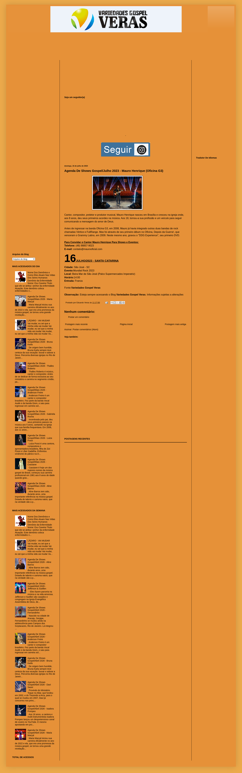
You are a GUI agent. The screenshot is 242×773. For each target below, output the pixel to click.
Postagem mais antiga (175, 324)
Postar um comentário (78, 317)
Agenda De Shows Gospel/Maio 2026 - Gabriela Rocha (41, 414)
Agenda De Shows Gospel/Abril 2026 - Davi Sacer (39, 685)
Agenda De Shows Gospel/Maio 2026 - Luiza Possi (40, 438)
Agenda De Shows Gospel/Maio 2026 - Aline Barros (39, 486)
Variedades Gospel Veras (85, 287)
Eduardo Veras (83, 303)
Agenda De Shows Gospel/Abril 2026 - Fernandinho (37, 610)
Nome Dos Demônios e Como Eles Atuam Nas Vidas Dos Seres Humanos (41, 275)
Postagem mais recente (76, 324)
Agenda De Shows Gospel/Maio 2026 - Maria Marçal (40, 299)
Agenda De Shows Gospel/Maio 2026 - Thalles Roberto (41, 366)
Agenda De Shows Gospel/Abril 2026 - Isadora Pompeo (41, 709)
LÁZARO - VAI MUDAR (39, 320)
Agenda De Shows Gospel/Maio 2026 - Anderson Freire (37, 390)
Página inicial (126, 324)
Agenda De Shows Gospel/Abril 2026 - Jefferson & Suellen (37, 586)
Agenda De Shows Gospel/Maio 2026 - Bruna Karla (40, 342)
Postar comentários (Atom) (85, 329)
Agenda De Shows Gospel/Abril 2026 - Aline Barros (39, 562)
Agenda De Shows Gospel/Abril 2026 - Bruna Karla (40, 661)
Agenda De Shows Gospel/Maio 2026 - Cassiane (37, 462)
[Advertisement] (86, 48)
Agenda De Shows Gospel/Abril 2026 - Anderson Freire (37, 637)
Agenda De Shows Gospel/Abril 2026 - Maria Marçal (40, 733)
